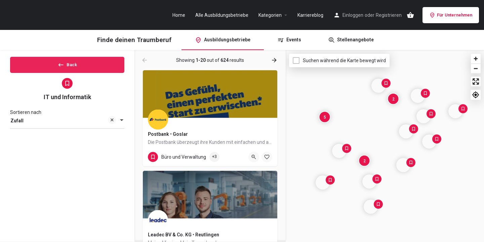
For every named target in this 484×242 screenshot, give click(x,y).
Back (67, 67)
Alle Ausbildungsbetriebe (221, 15)
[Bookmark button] (266, 157)
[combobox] (67, 126)
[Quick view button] (253, 157)
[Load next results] (275, 60)
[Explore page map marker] (371, 207)
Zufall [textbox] (63, 127)
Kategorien (270, 15)
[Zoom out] (476, 68)
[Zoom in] (476, 59)
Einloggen (352, 15)
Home (178, 15)
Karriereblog (310, 15)
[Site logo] (40, 14)
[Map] (385, 146)
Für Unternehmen (450, 15)
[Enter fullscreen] (476, 81)
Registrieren (389, 15)
